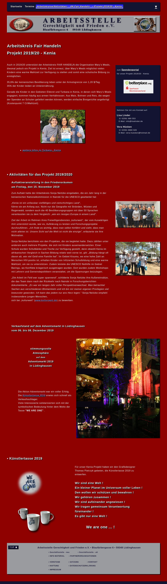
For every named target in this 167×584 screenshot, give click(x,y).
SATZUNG (74, 562)
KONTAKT (92, 562)
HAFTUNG (54, 566)
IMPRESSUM (55, 570)
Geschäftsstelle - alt (88, 552)
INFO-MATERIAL (57, 556)
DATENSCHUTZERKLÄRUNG (83, 566)
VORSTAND (55, 562)
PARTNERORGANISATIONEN (83, 556)
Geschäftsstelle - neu (60, 552)
